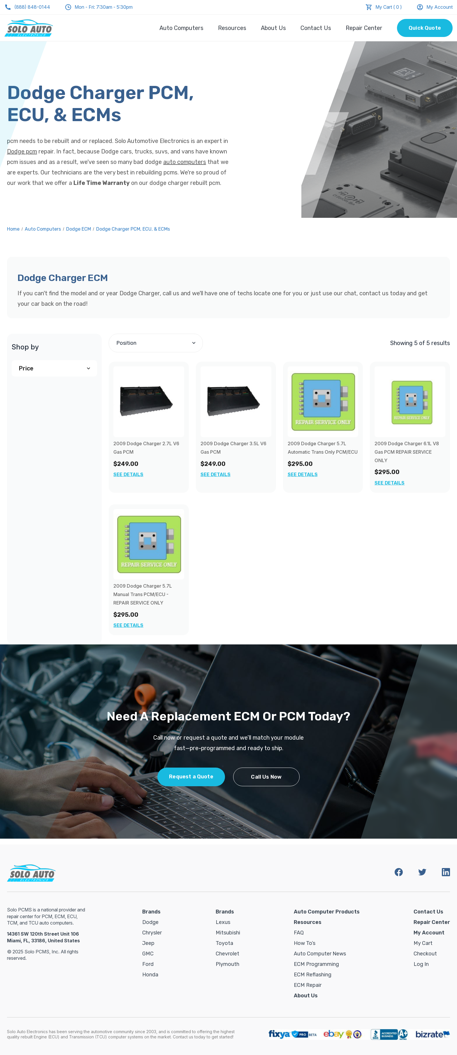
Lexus (223, 922)
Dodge (150, 922)
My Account (434, 7)
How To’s (304, 943)
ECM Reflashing (312, 974)
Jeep (148, 943)
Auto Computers (181, 27)
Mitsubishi (228, 932)
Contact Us (315, 27)
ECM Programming (316, 964)
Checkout (425, 953)
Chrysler (152, 932)
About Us (273, 27)
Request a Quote (191, 776)
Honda (150, 974)
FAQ (299, 932)
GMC (148, 953)
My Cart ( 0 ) (388, 7)
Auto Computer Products (327, 912)
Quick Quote (425, 28)
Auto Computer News (320, 953)
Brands (151, 912)
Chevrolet (227, 953)
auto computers (184, 161)
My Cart (423, 943)
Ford (148, 964)
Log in (421, 964)
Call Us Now (266, 777)
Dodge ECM (78, 229)
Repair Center (364, 27)
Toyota (224, 943)
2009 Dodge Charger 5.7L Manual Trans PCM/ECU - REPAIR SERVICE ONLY (142, 594)
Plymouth (227, 964)
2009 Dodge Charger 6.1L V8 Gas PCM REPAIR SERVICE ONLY (407, 452)
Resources (232, 27)
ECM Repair (307, 985)
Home (13, 229)
